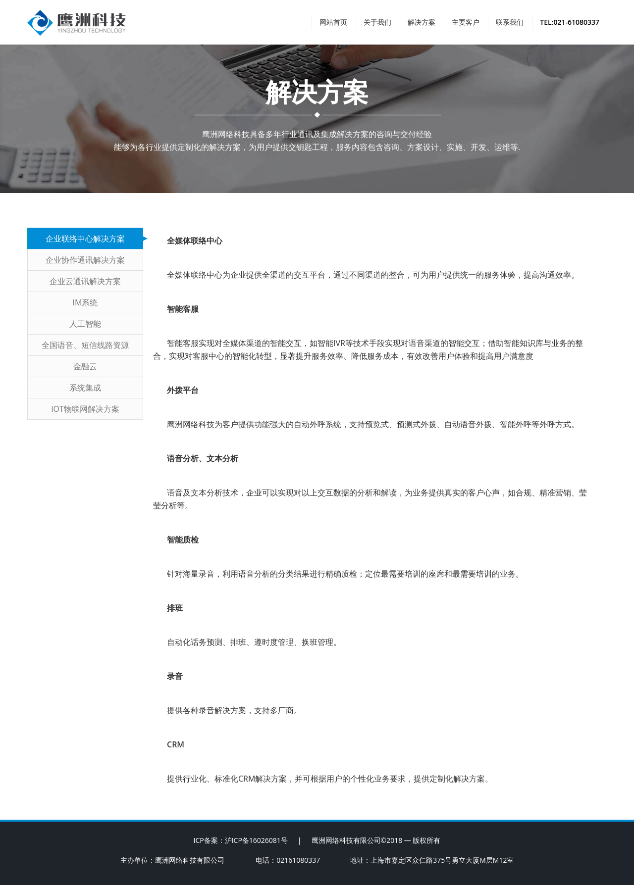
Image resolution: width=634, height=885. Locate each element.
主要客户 (465, 22)
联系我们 (510, 22)
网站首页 (333, 22)
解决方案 (421, 22)
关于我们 (377, 22)
